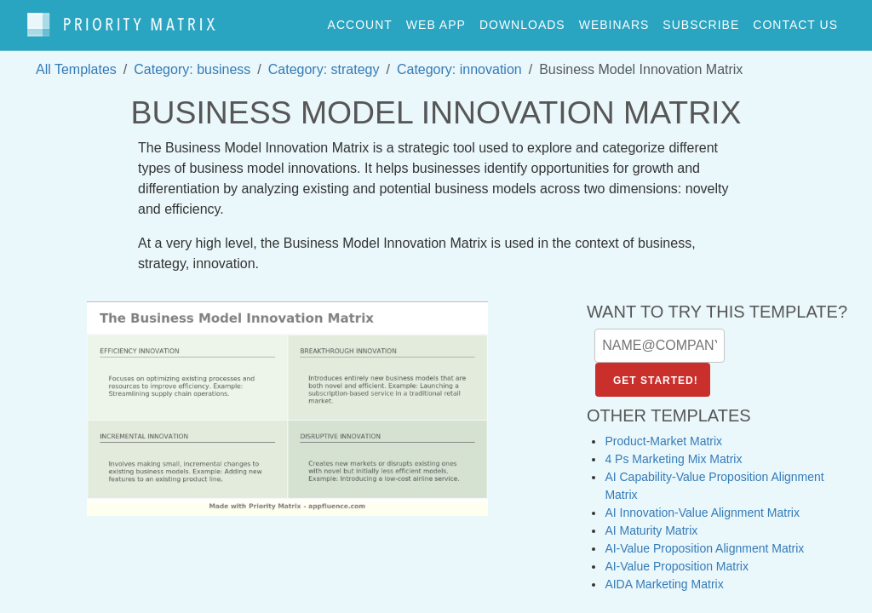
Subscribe (701, 20)
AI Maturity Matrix (651, 523)
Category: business (192, 61)
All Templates (76, 61)
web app (436, 20)
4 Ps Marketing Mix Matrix (673, 451)
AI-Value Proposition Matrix (677, 558)
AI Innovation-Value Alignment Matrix (702, 505)
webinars (614, 20)
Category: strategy (324, 61)
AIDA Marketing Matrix (664, 576)
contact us (795, 20)
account (360, 20)
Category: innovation (459, 61)
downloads (522, 20)
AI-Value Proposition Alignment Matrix (704, 540)
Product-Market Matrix (663, 433)
